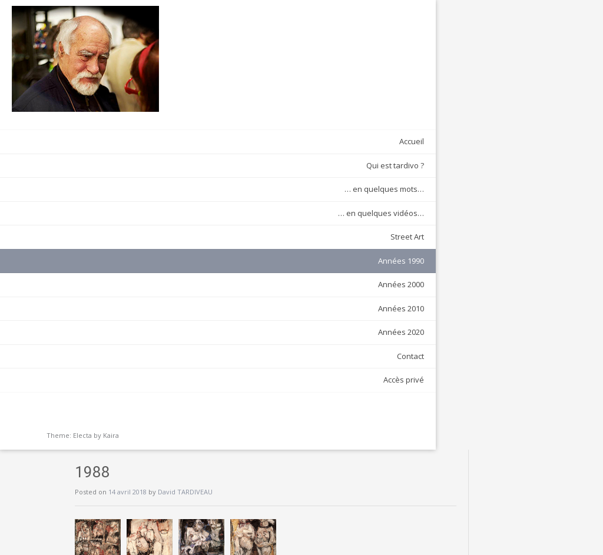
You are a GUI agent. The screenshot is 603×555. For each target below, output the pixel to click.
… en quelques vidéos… (110, 208)
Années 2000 (130, 280)
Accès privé (132, 375)
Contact (139, 351)
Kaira (111, 431)
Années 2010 (130, 303)
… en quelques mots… (113, 185)
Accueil (140, 137)
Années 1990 (130, 256)
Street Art (136, 232)
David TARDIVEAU (287, 42)
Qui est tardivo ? (124, 160)
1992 (469, 144)
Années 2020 (130, 328)
